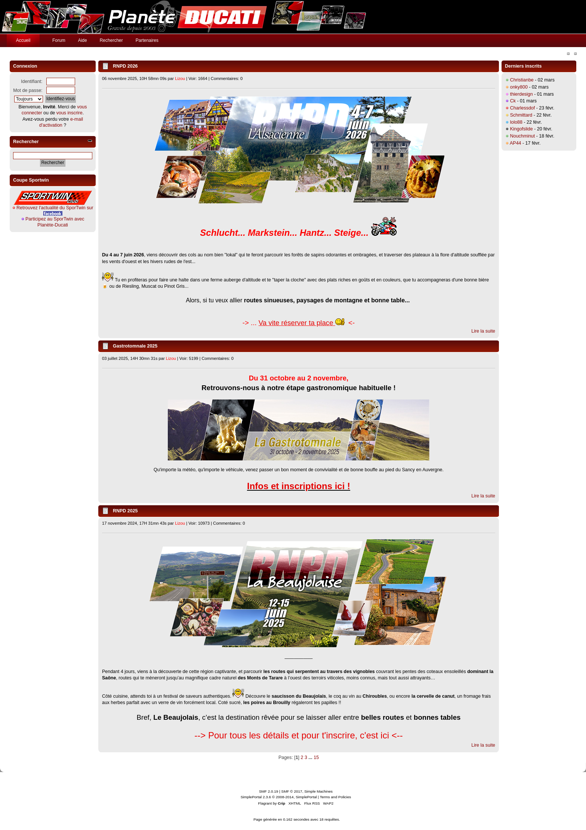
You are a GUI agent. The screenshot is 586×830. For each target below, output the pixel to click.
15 (316, 757)
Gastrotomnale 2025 (135, 346)
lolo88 (516, 122)
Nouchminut (522, 136)
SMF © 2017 (291, 791)
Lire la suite (483, 331)
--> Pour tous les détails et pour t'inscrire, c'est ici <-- (298, 735)
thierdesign (521, 94)
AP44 (515, 143)
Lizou (180, 78)
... (311, 757)
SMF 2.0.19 (268, 791)
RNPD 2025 (125, 510)
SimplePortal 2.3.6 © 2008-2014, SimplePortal (279, 797)
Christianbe (522, 80)
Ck (513, 101)
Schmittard (521, 115)
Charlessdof (522, 108)
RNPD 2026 (125, 66)
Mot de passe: (27, 90)
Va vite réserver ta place (296, 323)
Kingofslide (521, 129)
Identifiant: (32, 81)
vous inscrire (69, 112)
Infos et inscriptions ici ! (298, 486)
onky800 (519, 87)
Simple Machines (318, 791)
